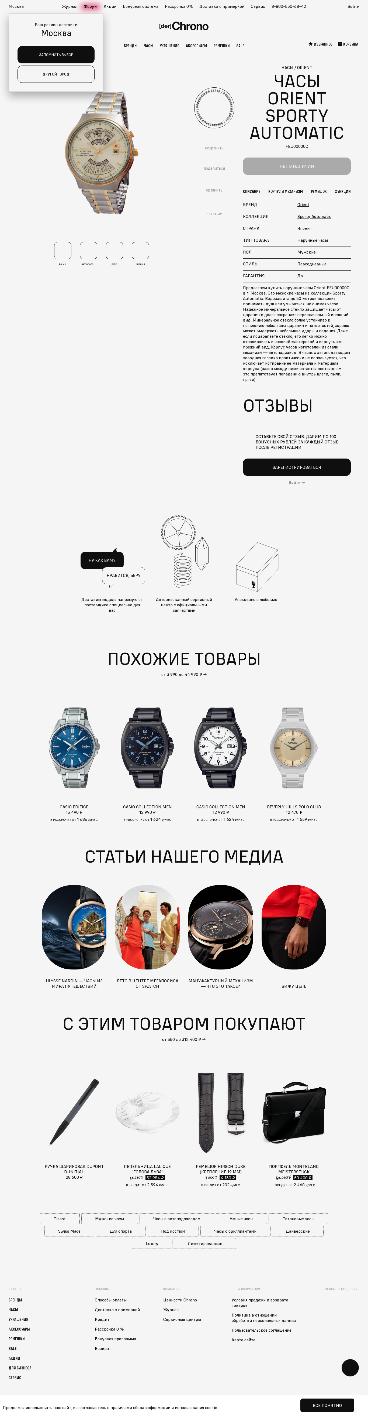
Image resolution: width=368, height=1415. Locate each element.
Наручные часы (312, 240)
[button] (19, 6)
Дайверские (298, 1231)
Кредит (102, 1319)
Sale (240, 45)
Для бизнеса (20, 1367)
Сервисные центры (182, 1319)
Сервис (258, 6)
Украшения (169, 45)
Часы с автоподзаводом (176, 1218)
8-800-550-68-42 (289, 6)
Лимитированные (205, 1243)
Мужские (306, 252)
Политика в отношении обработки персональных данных (264, 1317)
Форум (90, 6)
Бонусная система (140, 6)
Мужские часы (109, 1218)
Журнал (69, 6)
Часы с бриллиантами (235, 1231)
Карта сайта (243, 1339)
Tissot (60, 1218)
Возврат (103, 1348)
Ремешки (222, 45)
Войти (353, 6)
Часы (148, 45)
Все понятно (327, 1405)
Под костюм (173, 1231)
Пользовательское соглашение (261, 1330)
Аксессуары (196, 45)
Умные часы (241, 1218)
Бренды (130, 45)
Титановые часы (298, 1218)
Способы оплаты (111, 1300)
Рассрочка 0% (179, 6)
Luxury (152, 1243)
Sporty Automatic (314, 216)
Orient (303, 204)
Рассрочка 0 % (109, 1329)
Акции (110, 6)
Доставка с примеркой (221, 6)
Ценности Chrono (180, 1300)
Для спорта (121, 1231)
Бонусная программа (115, 1338)
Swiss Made (69, 1231)
